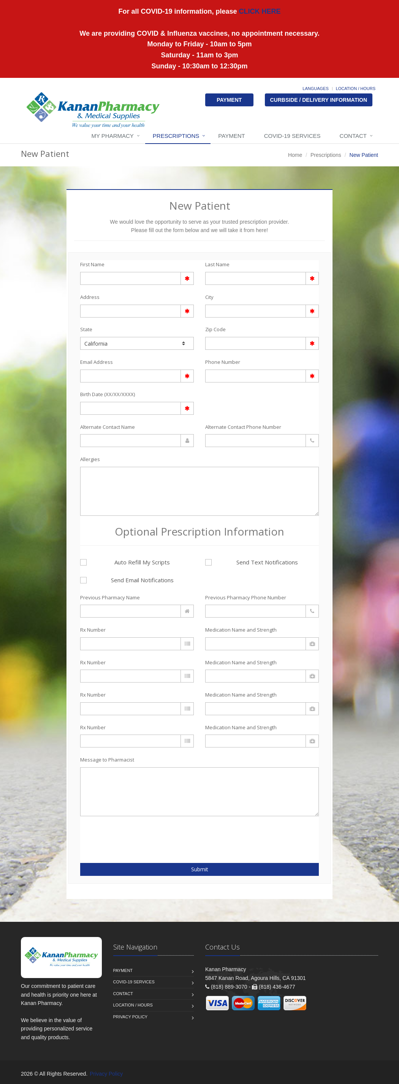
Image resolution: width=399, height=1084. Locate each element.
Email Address (96, 362)
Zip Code (215, 329)
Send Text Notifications (251, 562)
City (209, 297)
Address (90, 297)
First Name (92, 264)
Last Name (217, 264)
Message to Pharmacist (107, 759)
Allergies (90, 459)
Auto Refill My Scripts (125, 562)
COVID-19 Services (292, 136)
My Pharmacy (112, 136)
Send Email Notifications (127, 580)
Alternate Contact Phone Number (243, 426)
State (86, 329)
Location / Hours (355, 88)
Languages (315, 88)
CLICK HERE (259, 11)
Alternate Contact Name (107, 426)
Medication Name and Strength (241, 629)
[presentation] (124, 835)
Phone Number (222, 362)
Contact (353, 136)
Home (295, 155)
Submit (199, 869)
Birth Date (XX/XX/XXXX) (107, 394)
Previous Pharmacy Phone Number (245, 597)
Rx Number (93, 629)
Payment (231, 136)
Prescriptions (176, 136)
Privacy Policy (130, 1016)
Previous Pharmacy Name (110, 597)
